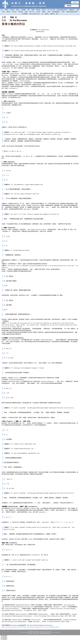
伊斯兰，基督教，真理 (28, 3)
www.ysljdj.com (41, 631)
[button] (75, 2)
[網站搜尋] (71, 5)
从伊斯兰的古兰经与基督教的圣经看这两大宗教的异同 (28, 6)
